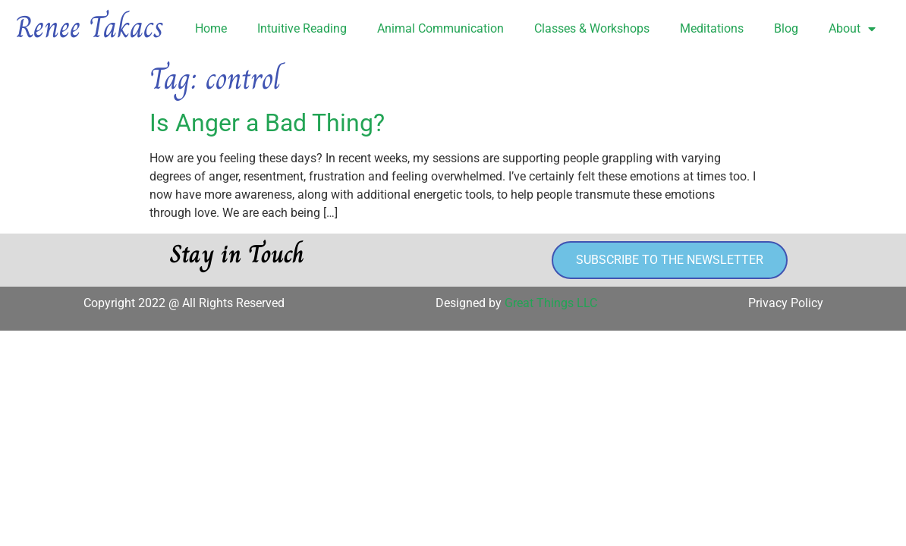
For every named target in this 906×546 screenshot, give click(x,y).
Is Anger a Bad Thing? (267, 122)
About (852, 28)
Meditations (712, 28)
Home (211, 28)
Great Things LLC (551, 303)
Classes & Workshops (592, 28)
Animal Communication (440, 28)
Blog (786, 28)
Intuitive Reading (302, 28)
